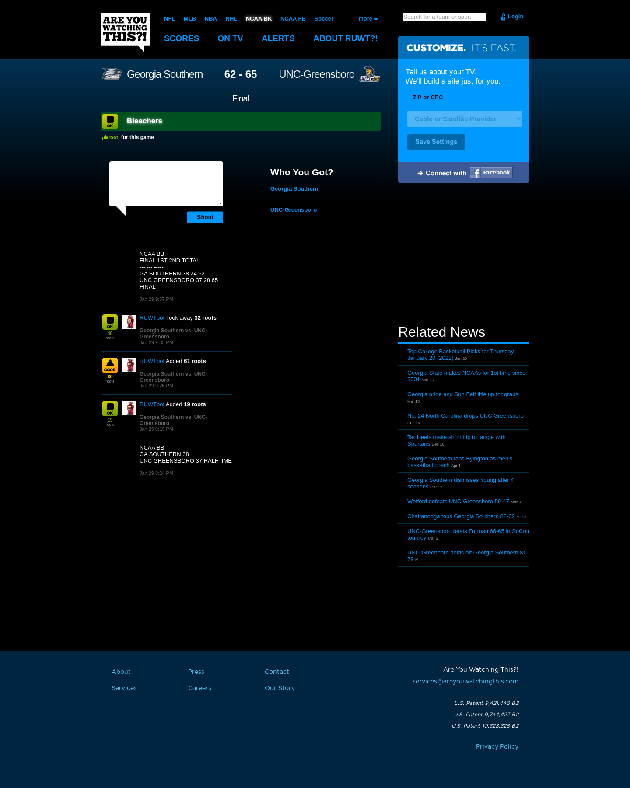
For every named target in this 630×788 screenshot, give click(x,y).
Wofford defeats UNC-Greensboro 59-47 (458, 501)
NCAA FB (293, 18)
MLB (190, 18)
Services (124, 688)
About (345, 38)
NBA (211, 18)
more (365, 18)
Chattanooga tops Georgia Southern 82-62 (461, 516)
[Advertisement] (463, 255)
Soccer (324, 18)
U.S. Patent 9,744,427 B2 (486, 714)
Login (515, 16)
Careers (199, 688)
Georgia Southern (165, 74)
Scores (181, 38)
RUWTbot (152, 317)
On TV (230, 38)
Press (196, 672)
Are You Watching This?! (125, 32)
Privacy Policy (497, 747)
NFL (169, 18)
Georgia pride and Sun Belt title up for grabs (462, 394)
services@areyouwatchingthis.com (465, 682)
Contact (277, 672)
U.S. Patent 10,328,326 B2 (485, 726)
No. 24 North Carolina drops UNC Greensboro (465, 415)
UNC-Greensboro (316, 74)
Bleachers (144, 121)
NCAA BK (259, 18)
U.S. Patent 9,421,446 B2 (486, 703)
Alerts (278, 38)
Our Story (280, 688)
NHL (232, 18)
